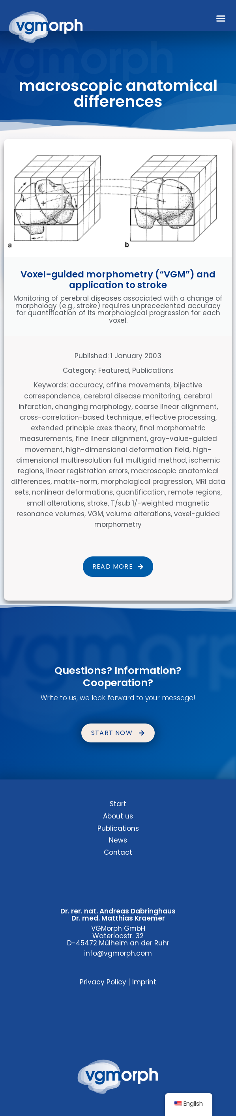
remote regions (194, 492)
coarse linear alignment (176, 406)
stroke (97, 503)
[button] (221, 18)
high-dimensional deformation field (127, 449)
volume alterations (138, 514)
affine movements (138, 385)
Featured (113, 370)
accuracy (86, 385)
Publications (153, 370)
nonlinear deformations (72, 492)
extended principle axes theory (83, 428)
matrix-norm (75, 481)
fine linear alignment (111, 438)
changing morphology (93, 406)
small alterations (55, 503)
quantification (140, 492)
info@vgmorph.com (118, 953)
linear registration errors (87, 471)
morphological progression (146, 481)
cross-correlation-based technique (81, 417)
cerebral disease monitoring (132, 396)
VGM (95, 514)
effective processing (180, 417)
